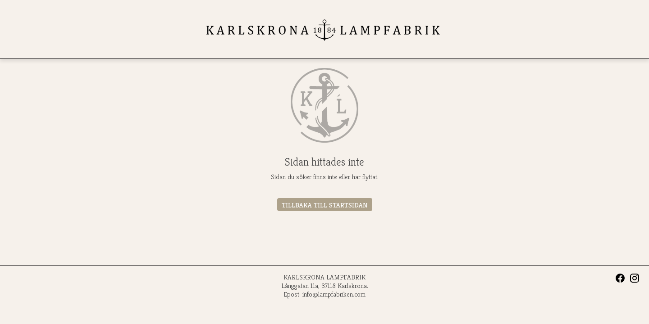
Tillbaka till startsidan (325, 205)
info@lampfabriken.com (334, 294)
